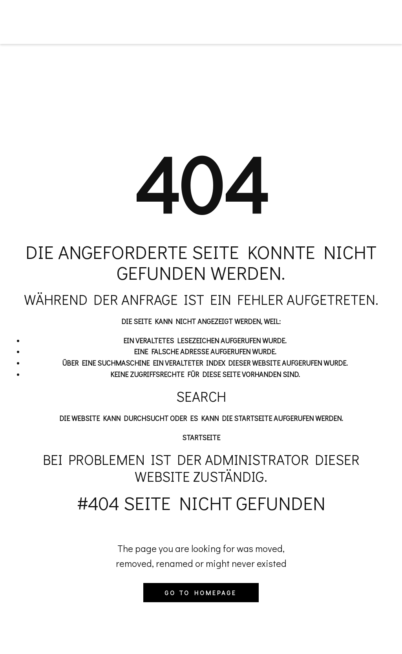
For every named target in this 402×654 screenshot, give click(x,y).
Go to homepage (200, 592)
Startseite (201, 437)
